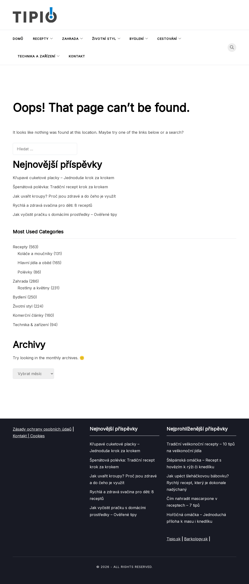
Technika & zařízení (31, 324)
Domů (18, 39)
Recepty (41, 39)
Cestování (167, 39)
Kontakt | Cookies (29, 435)
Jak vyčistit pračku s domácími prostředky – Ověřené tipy (65, 214)
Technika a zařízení (36, 56)
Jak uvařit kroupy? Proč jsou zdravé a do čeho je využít (64, 196)
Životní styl (104, 39)
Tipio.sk (174, 538)
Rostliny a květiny (34, 288)
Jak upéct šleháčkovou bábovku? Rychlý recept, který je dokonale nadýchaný (198, 483)
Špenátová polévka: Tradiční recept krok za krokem (60, 186)
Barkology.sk (196, 538)
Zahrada (70, 39)
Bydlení (137, 39)
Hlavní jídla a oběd (34, 262)
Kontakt (77, 56)
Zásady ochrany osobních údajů (42, 429)
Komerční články (28, 315)
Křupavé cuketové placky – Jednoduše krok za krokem (63, 177)
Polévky (25, 272)
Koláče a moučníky (35, 253)
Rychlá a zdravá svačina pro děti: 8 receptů (52, 205)
